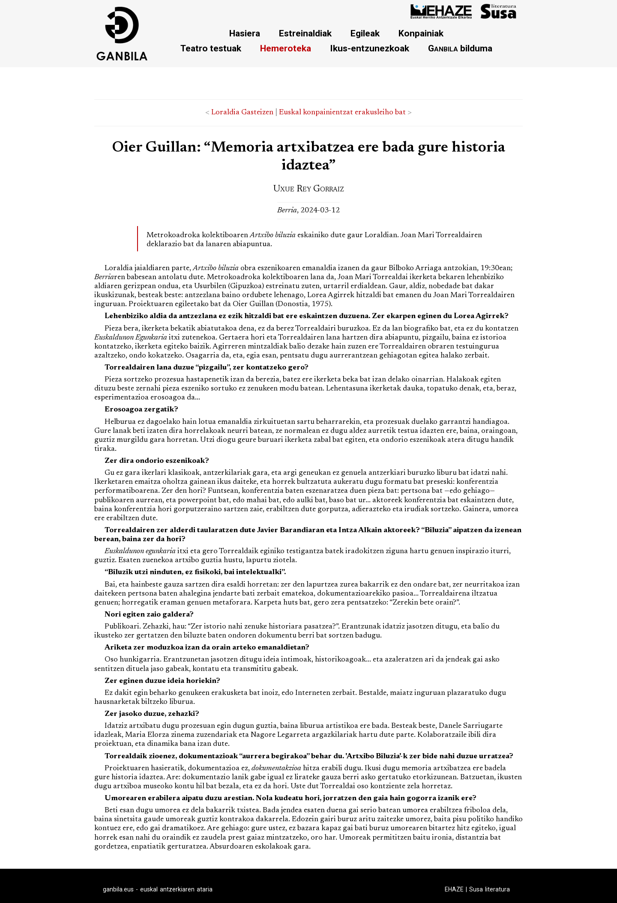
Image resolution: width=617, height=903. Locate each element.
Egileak (365, 33)
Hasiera (244, 33)
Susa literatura (489, 889)
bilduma (460, 48)
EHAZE (454, 889)
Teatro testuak (210, 48)
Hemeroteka (285, 48)
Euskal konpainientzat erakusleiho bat (342, 112)
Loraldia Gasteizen (242, 112)
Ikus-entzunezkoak (369, 48)
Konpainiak (420, 33)
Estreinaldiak (305, 33)
